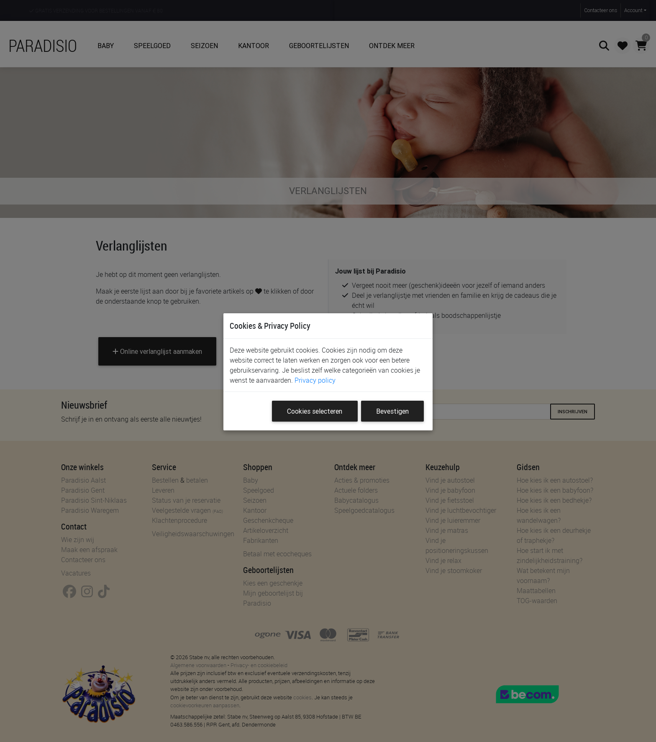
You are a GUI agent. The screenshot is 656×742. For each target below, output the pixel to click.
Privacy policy (315, 380)
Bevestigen (392, 411)
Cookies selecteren (314, 411)
